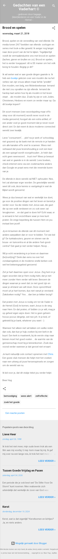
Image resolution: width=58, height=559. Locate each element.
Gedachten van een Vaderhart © (29, 7)
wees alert (26, 396)
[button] (54, 28)
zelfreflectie (41, 396)
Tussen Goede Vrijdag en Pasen (22, 470)
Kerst (5, 506)
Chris (50, 354)
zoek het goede (12, 402)
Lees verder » (47, 461)
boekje (14, 78)
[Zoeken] (54, 6)
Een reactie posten (15, 413)
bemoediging (10, 396)
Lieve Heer (9, 434)
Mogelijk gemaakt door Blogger (29, 543)
